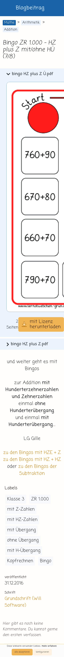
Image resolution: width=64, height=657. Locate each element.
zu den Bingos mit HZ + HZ (32, 459)
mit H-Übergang (24, 550)
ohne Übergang (23, 540)
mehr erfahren (49, 646)
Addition (10, 29)
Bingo (45, 561)
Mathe (9, 22)
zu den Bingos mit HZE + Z (32, 452)
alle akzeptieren (22, 652)
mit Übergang (21, 530)
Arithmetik (31, 22)
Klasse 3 (15, 499)
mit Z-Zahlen (21, 509)
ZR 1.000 (40, 499)
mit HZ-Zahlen (22, 519)
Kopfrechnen (20, 561)
